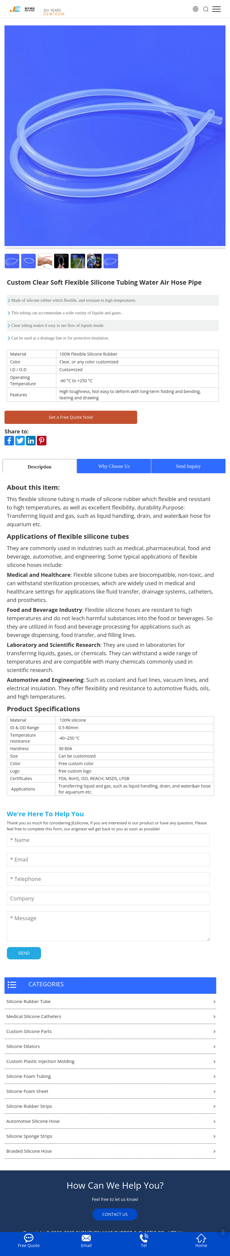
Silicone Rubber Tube (28, 1001)
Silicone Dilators (23, 1046)
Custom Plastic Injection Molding (40, 1061)
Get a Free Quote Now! (71, 417)
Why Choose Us (114, 466)
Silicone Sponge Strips (29, 1136)
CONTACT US (115, 1214)
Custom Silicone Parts (29, 1031)
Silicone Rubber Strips (29, 1106)
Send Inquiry (188, 466)
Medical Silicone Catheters (33, 1016)
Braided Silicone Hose (29, 1151)
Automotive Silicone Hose (33, 1121)
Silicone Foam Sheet (27, 1091)
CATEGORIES (45, 984)
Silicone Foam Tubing (28, 1076)
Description (39, 466)
